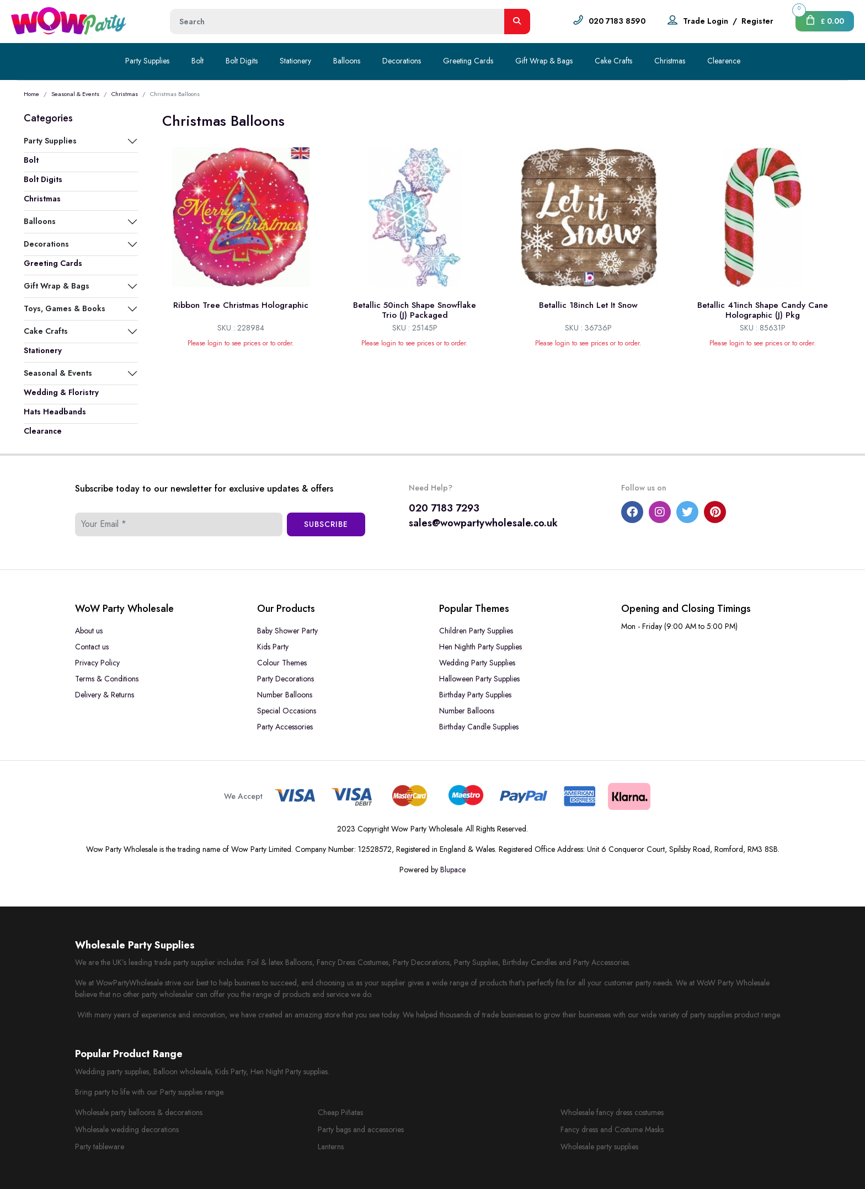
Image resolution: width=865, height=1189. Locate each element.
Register (757, 20)
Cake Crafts (613, 60)
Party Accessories (285, 726)
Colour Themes (282, 662)
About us (89, 630)
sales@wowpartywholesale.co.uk (483, 523)
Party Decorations (285, 678)
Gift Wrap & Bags (544, 60)
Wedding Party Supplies (477, 662)
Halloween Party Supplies (479, 678)
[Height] (337, 21)
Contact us (92, 646)
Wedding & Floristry (61, 392)
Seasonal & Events (75, 93)
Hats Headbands (55, 411)
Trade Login (705, 20)
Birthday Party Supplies (475, 694)
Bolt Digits (242, 60)
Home (31, 93)
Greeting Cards (468, 60)
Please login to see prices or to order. (241, 343)
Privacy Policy (97, 662)
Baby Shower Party (287, 630)
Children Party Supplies (476, 630)
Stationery (295, 60)
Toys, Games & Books (64, 308)
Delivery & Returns (104, 694)
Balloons (346, 60)
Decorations (401, 60)
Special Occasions (286, 710)
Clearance (43, 430)
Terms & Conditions (106, 678)
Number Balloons (284, 694)
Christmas (669, 60)
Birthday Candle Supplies (479, 726)
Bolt (197, 60)
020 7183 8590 (617, 20)
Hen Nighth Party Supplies (480, 646)
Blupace (453, 869)
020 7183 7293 (444, 508)
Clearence (723, 60)
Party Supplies (147, 60)
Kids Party (273, 646)
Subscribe (326, 524)
